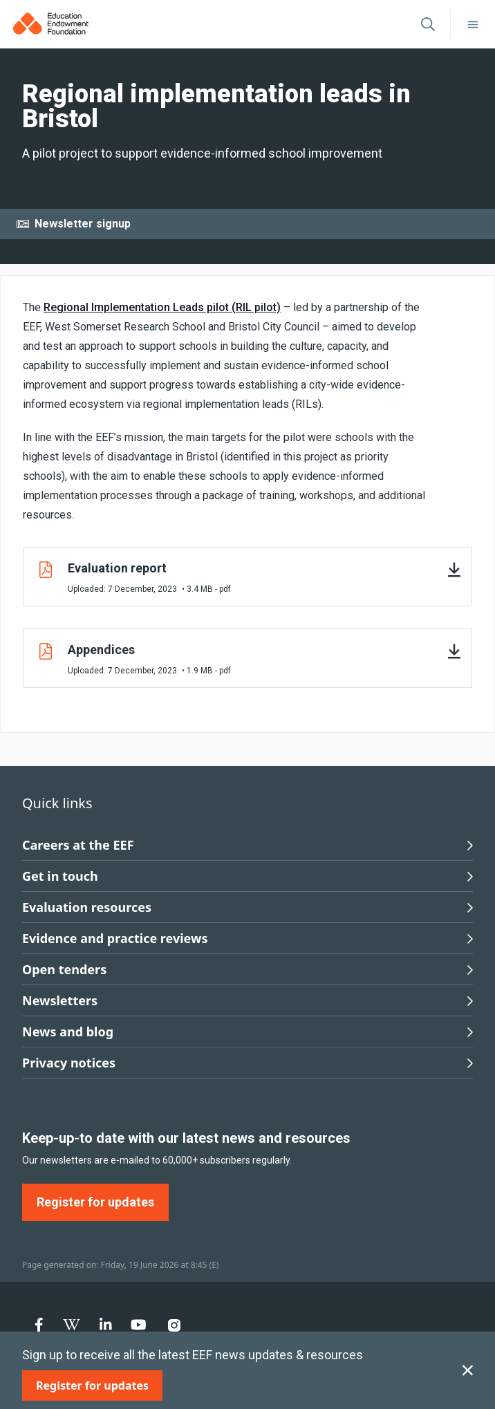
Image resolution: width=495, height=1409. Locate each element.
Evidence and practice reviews (247, 938)
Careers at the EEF (247, 845)
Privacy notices (247, 1062)
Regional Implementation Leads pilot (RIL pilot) (162, 307)
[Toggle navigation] (473, 24)
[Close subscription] (468, 1370)
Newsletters (247, 1000)
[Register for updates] (92, 1385)
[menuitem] (39, 1324)
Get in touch (247, 876)
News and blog (247, 1031)
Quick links (57, 803)
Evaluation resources (247, 907)
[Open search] (428, 24)
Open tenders (247, 969)
